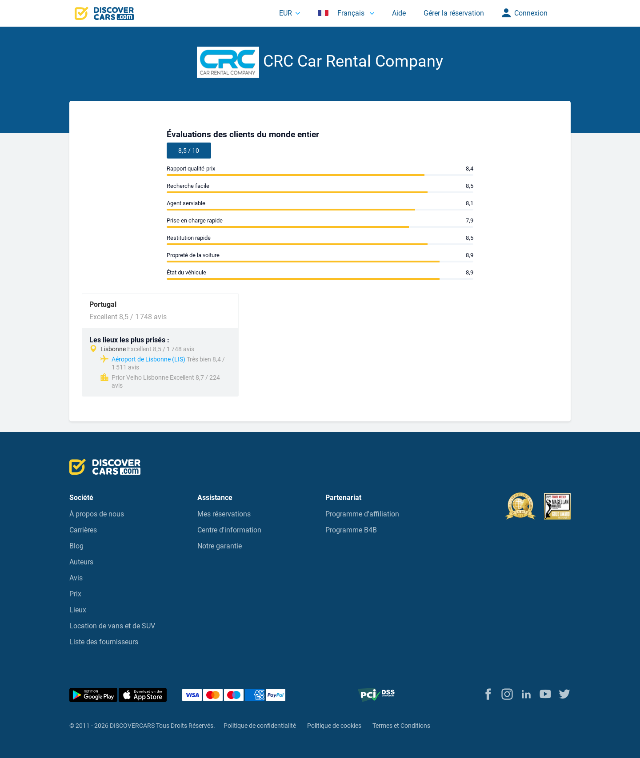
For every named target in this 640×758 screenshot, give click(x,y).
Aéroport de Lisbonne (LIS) (148, 359)
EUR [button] (285, 13)
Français (342, 13)
